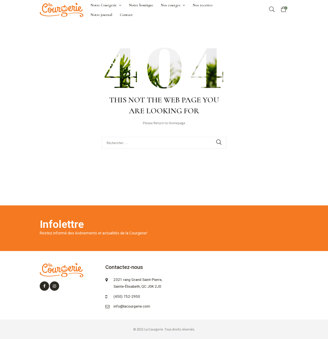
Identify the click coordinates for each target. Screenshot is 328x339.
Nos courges (173, 5)
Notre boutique (141, 5)
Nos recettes (203, 5)
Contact (126, 14)
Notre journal (101, 14)
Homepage (177, 123)
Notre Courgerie (106, 5)
